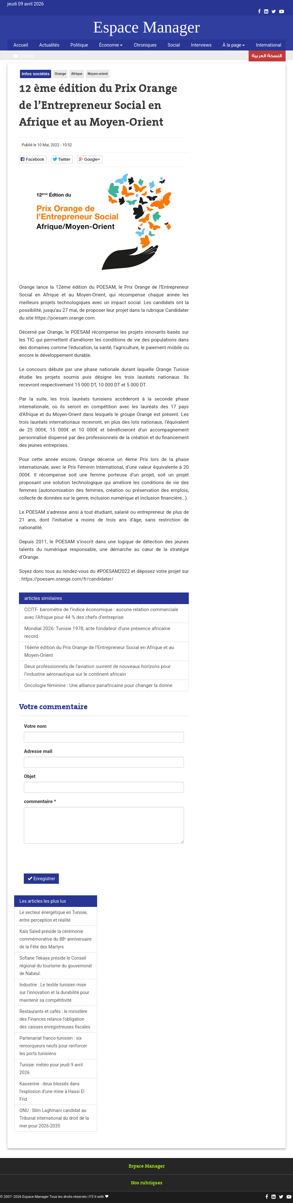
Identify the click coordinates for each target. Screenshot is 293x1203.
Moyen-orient (97, 74)
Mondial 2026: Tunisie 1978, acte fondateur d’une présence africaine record (97, 632)
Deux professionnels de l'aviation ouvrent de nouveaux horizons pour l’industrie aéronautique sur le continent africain (97, 670)
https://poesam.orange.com (65, 318)
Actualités (49, 45)
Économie (111, 45)
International (268, 45)
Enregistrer (41, 878)
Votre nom (35, 726)
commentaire (40, 801)
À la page (234, 45)
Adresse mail (38, 751)
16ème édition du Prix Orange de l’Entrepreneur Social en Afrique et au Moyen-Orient (99, 651)
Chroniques (145, 45)
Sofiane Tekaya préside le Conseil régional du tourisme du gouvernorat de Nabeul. (55, 965)
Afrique (76, 74)
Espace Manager (146, 27)
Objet (29, 776)
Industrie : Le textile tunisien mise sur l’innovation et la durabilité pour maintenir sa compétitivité (54, 992)
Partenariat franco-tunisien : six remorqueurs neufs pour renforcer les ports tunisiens (53, 1046)
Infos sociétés (36, 73)
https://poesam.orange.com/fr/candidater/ (68, 579)
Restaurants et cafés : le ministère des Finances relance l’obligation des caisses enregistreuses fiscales (54, 1019)
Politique (79, 45)
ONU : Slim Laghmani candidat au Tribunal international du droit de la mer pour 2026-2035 (54, 1118)
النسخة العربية (267, 56)
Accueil (21, 45)
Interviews (201, 45)
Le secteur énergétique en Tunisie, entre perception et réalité (53, 916)
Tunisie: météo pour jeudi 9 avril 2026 (51, 1068)
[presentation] (73, 860)
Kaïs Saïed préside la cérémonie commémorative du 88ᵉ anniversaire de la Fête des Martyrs (55, 939)
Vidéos (24, 56)
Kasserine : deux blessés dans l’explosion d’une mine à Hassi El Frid (51, 1091)
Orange (60, 74)
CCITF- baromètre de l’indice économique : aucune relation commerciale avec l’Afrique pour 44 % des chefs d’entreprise (101, 613)
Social (174, 45)
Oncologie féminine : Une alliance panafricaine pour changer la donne (98, 685)
